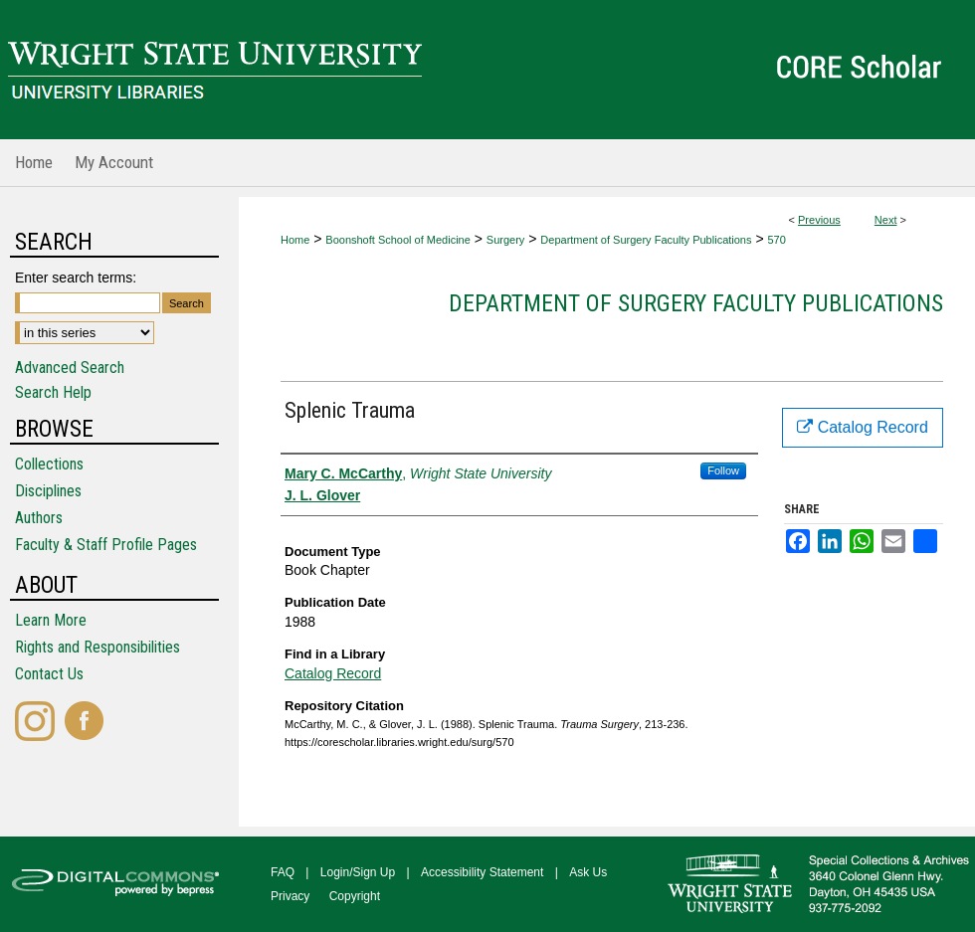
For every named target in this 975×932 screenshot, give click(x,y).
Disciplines (48, 490)
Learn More (51, 620)
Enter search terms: (75, 277)
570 (776, 240)
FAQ (282, 872)
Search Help (53, 392)
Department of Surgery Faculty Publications (645, 240)
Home (295, 240)
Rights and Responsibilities (97, 647)
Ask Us (588, 872)
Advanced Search (69, 367)
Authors (39, 517)
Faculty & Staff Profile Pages (106, 544)
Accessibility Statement (482, 872)
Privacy (290, 896)
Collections (49, 464)
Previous (819, 220)
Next (886, 220)
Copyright (354, 896)
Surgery (506, 240)
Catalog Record (333, 673)
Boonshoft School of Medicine (398, 240)
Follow (723, 470)
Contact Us (49, 673)
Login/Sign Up (357, 872)
